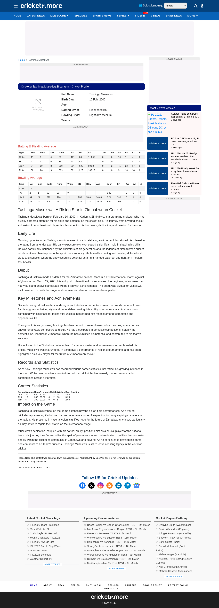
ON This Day (94, 585)
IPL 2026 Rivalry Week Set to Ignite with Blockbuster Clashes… (185, 161)
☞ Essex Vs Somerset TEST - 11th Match (108, 533)
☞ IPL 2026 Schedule (39, 554)
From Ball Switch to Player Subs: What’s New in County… (185, 176)
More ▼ (192, 15)
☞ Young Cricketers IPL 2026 (43, 537)
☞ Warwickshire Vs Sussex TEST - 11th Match (110, 537)
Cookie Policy (152, 585)
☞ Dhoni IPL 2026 (37, 550)
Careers (131, 585)
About (48, 585)
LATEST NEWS (36, 15)
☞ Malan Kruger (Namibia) (171, 554)
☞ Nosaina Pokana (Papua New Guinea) (174, 559)
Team (61, 585)
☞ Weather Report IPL (39, 558)
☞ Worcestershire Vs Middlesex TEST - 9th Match (112, 554)
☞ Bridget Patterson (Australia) (173, 533)
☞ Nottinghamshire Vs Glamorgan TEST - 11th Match (114, 550)
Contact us (110, 589)
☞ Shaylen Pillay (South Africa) (173, 537)
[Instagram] (100, 485)
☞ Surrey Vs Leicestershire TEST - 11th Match (110, 546)
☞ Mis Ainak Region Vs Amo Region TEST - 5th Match (115, 529)
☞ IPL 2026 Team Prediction (43, 524)
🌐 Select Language (151, 5)
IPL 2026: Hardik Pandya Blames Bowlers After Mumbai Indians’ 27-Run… (185, 146)
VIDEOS (155, 15)
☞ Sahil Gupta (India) (168, 541)
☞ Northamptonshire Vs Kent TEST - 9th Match (111, 563)
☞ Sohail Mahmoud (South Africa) (171, 546)
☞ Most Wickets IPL (38, 529)
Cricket (113, 603)
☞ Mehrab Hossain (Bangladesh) (174, 571)
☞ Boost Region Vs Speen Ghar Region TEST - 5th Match (117, 524)
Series (123, 15)
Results (113, 585)
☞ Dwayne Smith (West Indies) (173, 524)
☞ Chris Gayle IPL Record (42, 533)
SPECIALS (81, 15)
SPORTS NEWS (102, 15)
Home (17, 15)
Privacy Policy (178, 585)
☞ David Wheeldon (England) (172, 529)
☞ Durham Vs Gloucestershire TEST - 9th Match (111, 558)
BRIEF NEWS (174, 15)
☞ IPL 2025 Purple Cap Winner (44, 546)
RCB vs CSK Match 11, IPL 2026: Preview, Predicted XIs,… (185, 131)
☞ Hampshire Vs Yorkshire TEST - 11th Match (110, 541)
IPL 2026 (140, 15)
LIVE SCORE (59, 15)
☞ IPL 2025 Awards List (40, 541)
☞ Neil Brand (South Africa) (171, 566)
